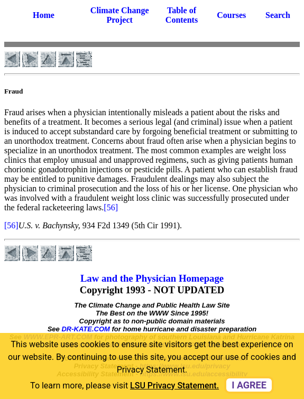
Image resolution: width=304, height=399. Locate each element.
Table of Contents (181, 15)
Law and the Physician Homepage (152, 278)
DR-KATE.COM (85, 329)
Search (277, 15)
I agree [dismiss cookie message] (249, 385)
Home (43, 15)
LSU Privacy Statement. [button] (174, 386)
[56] (111, 207)
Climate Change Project (119, 15)
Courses (231, 15)
